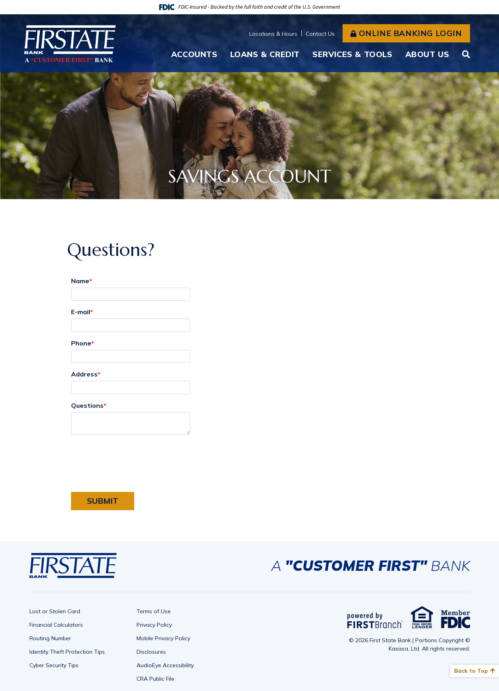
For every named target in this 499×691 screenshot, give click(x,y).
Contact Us (320, 33)
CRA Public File (155, 678)
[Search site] (466, 54)
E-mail (80, 312)
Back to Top (471, 670)
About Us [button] (427, 54)
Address (84, 374)
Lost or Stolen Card (54, 611)
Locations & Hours (273, 33)
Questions (87, 405)
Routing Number (50, 638)
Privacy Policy (154, 624)
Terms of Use (154, 611)
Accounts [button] (194, 54)
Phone (81, 343)
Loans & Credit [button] (265, 54)
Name (80, 281)
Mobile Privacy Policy (163, 638)
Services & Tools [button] (352, 54)
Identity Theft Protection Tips (67, 651)
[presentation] (131, 458)
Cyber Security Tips (54, 665)
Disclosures (151, 651)
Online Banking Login (410, 33)
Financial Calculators (56, 624)
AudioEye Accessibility (165, 665)
